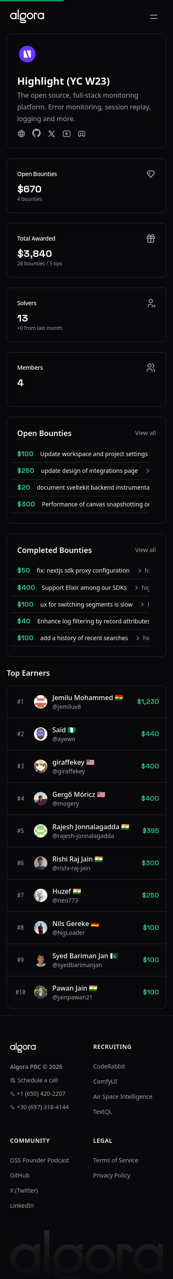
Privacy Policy (111, 1175)
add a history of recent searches (84, 638)
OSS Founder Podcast (39, 1160)
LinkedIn (22, 1205)
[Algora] (27, 16)
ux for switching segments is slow (86, 604)
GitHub (20, 1175)
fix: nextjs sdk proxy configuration (83, 570)
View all (145, 433)
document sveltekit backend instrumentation (98, 487)
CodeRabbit (109, 1066)
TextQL (102, 1112)
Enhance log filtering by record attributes (93, 621)
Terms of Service (116, 1160)
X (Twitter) (24, 1190)
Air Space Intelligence (122, 1096)
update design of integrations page (89, 471)
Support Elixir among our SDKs (84, 588)
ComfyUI (105, 1081)
